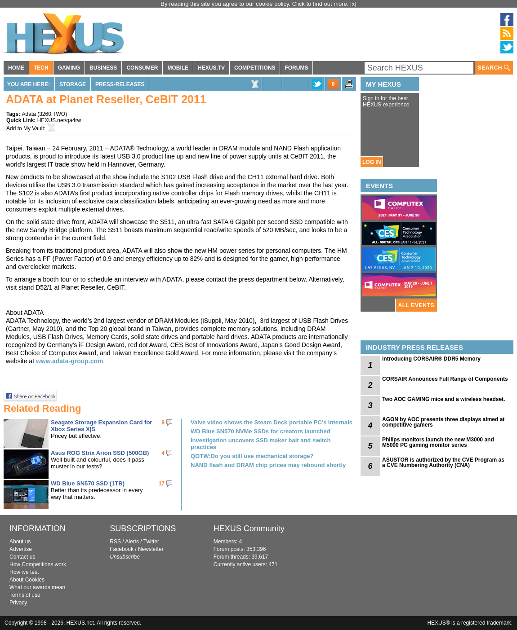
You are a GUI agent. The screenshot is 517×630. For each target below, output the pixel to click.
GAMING (69, 68)
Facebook (122, 549)
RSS (115, 541)
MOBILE (177, 68)
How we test (24, 572)
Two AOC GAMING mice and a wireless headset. (443, 399)
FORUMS (296, 68)
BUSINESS (103, 68)
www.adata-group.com (69, 361)
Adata (29, 114)
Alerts (132, 541)
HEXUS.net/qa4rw (59, 120)
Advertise (20, 549)
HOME (16, 68)
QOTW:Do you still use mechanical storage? (252, 456)
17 (162, 483)
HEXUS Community (249, 528)
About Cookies (27, 580)
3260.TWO (52, 114)
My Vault (33, 128)
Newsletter (151, 549)
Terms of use (24, 595)
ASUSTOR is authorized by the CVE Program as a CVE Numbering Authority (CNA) (443, 462)
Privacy (18, 602)
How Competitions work (37, 564)
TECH (41, 68)
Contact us (22, 557)
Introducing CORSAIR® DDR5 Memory (431, 358)
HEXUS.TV (211, 68)
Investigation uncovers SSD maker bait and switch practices (260, 443)
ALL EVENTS (416, 305)
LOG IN (371, 162)
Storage (72, 84)
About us (20, 541)
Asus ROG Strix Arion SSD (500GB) (100, 452)
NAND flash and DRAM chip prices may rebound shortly (268, 465)
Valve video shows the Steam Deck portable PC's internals (271, 422)
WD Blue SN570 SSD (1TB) (88, 483)
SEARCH (494, 68)
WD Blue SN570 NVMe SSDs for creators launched (260, 431)
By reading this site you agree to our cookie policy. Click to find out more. (255, 3)
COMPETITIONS (254, 68)
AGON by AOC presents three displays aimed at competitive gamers (443, 422)
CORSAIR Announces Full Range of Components (445, 379)
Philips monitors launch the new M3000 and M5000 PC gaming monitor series (438, 442)
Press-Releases (119, 84)
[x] (353, 3)
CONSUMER (142, 68)
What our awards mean (37, 587)
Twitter (151, 541)
